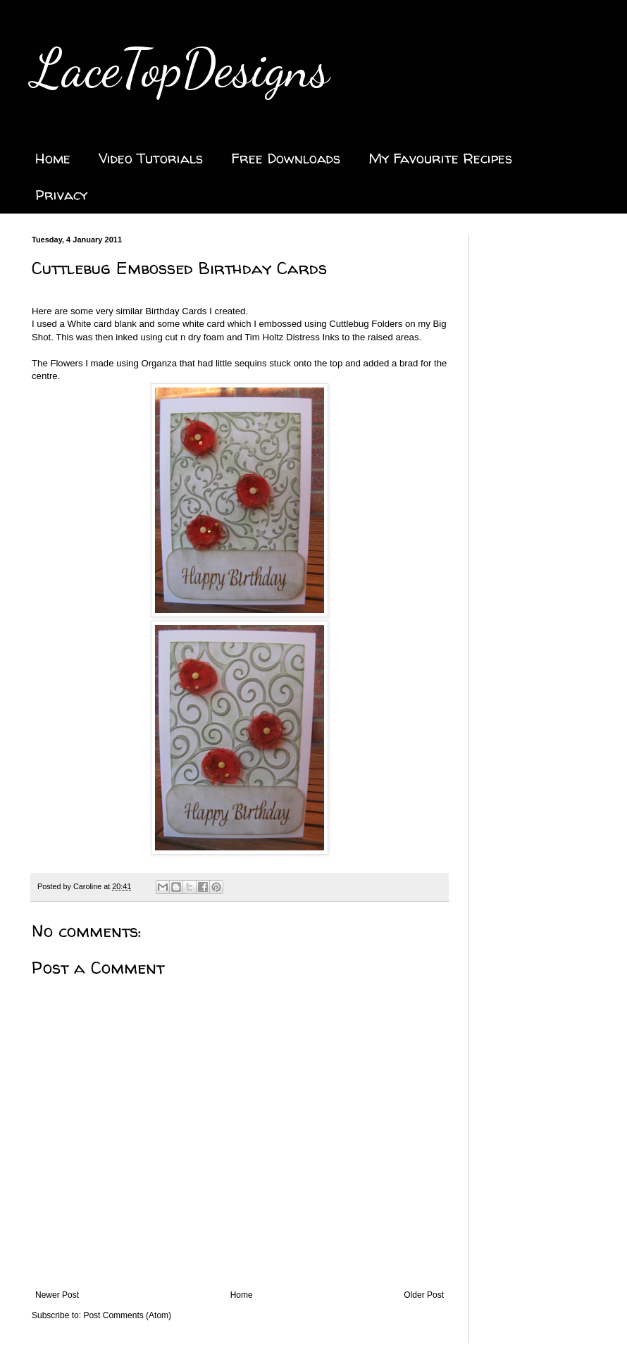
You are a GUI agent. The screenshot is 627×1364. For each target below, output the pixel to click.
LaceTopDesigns (181, 68)
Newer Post (57, 1295)
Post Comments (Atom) (127, 1315)
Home (52, 158)
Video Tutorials (151, 158)
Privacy (61, 194)
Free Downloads (285, 158)
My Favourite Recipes (440, 158)
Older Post (424, 1295)
